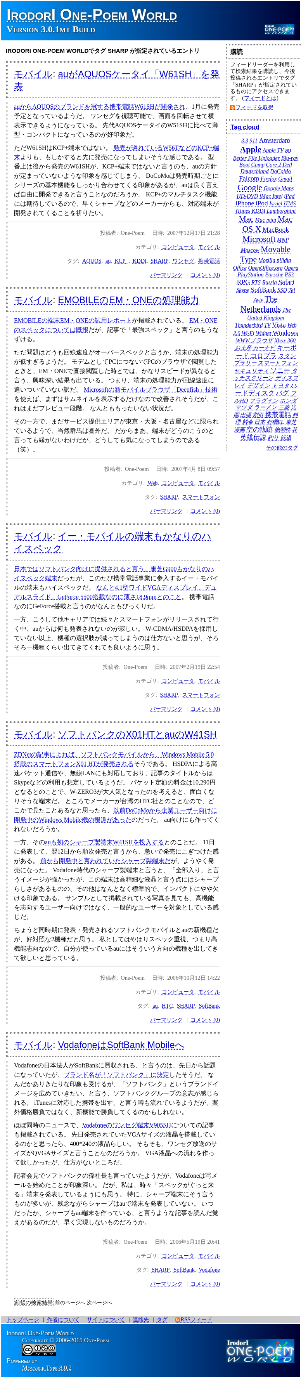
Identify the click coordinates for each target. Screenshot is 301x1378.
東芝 (290, 422)
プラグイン (264, 400)
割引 (258, 415)
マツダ (244, 407)
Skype (242, 290)
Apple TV (273, 150)
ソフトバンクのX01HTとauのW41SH (137, 734)
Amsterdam (274, 140)
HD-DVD (247, 196)
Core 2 (273, 164)
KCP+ (122, 261)
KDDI (140, 261)
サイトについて (106, 1319)
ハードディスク (266, 389)
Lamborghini (281, 211)
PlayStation (251, 274)
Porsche (274, 274)
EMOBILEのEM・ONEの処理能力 (128, 300)
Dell (287, 164)
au (108, 261)
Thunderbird (249, 325)
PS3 (289, 274)
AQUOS (92, 261)
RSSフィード (197, 1319)
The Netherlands (260, 304)
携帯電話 (209, 261)
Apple (250, 149)
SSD (282, 290)
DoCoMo (280, 171)
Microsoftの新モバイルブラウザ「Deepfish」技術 (151, 389)
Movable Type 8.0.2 (47, 1367)
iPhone (244, 203)
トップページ (23, 1319)
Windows (285, 333)
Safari (286, 282)
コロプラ (263, 355)
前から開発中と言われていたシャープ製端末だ (105, 860)
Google (249, 187)
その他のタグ (282, 447)
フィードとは (260, 98)
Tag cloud (244, 127)
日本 (259, 422)
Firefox (269, 178)
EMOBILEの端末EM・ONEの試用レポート (73, 320)
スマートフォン (201, 497)
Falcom (249, 178)
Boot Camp (252, 164)
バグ (282, 393)
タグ (162, 1319)
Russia (269, 282)
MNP (283, 240)
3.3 (244, 140)
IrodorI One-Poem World (92, 14)
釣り (273, 437)
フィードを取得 (254, 107)
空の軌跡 (259, 429)
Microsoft (258, 239)
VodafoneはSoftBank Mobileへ (121, 1045)
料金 (247, 422)
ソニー (280, 370)
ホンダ (288, 400)
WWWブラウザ (254, 340)
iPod (262, 203)
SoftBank (209, 1006)
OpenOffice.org (265, 268)
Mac (246, 219)
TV (267, 325)
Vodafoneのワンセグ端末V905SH (126, 1125)
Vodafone (209, 1270)
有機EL (275, 422)
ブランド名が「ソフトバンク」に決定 (116, 1074)
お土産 (243, 348)
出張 (245, 415)
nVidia (284, 260)
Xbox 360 (285, 340)
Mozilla (266, 260)
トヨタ (280, 385)
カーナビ (264, 348)
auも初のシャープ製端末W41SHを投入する (104, 842)
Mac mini (266, 220)
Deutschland (254, 171)
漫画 (239, 430)
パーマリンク (166, 275)
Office (240, 268)
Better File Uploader (256, 158)
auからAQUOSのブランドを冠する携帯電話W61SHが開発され (99, 106)
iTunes (243, 211)
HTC (167, 1006)
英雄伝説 (253, 437)
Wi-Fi (248, 333)
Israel (275, 203)
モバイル (33, 74)
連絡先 (141, 1319)
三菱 (284, 407)
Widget (263, 333)
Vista (278, 324)
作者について (63, 1319)
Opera (291, 268)
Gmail (285, 178)
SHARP (159, 261)
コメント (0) (205, 275)
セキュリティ (251, 371)
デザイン (258, 385)
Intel (277, 196)
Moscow (250, 250)
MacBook (276, 229)
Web (153, 483)
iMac (265, 196)
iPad (289, 196)
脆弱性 (282, 430)
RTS (256, 282)
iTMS (290, 203)
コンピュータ (178, 247)
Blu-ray (289, 158)
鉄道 (285, 437)
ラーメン (265, 407)
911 (253, 140)
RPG (243, 282)
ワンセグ (183, 261)
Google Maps (279, 188)
